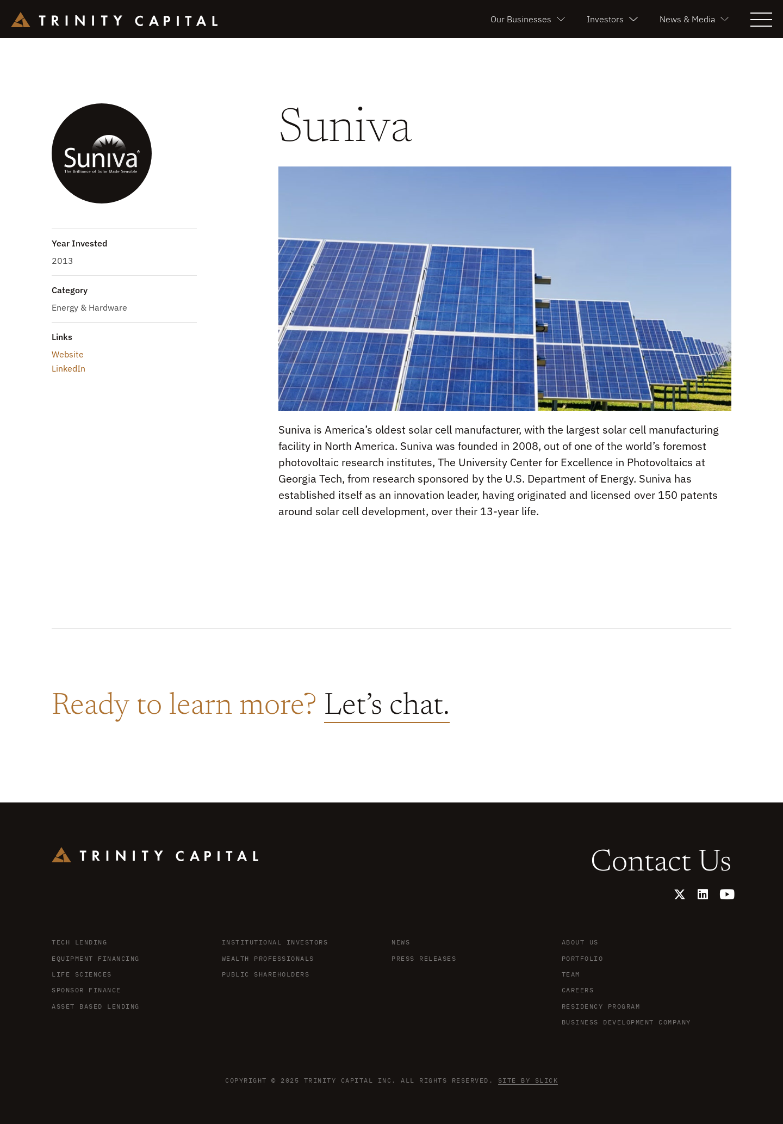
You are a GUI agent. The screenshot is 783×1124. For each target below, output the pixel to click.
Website (68, 354)
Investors (612, 19)
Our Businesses (527, 19)
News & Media (694, 19)
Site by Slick (528, 1080)
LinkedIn (68, 368)
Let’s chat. (387, 706)
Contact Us (661, 863)
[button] (761, 18)
